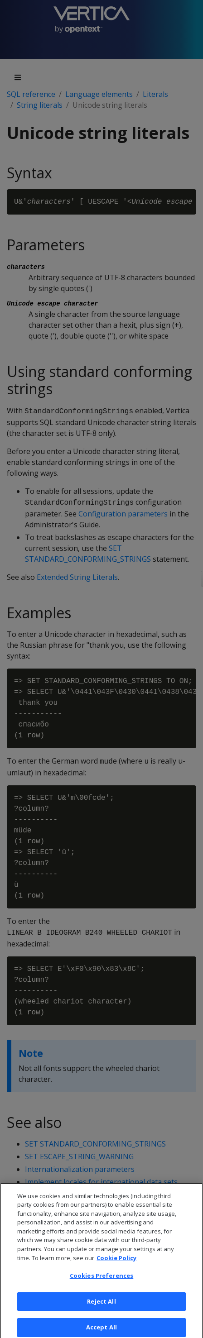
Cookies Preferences (101, 1280)
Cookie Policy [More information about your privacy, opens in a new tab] (116, 1261)
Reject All (101, 1305)
